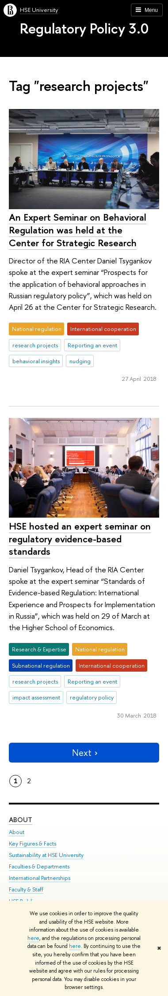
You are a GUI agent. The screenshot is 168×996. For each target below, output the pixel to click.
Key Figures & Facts (32, 843)
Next (84, 753)
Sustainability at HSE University (46, 855)
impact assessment (36, 697)
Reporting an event (92, 345)
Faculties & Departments (39, 866)
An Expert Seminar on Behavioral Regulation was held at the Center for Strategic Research (77, 229)
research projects (35, 345)
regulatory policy (92, 697)
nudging (80, 361)
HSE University (39, 10)
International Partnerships (39, 878)
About (20, 819)
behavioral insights (36, 361)
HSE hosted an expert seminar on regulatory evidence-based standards (80, 538)
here (33, 938)
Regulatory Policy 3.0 (84, 28)
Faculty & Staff (26, 889)
